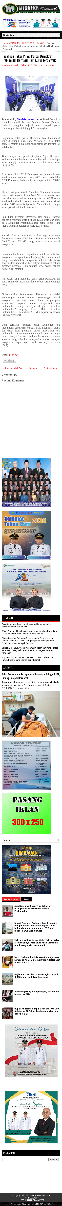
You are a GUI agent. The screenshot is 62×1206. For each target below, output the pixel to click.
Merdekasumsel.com (40, 1195)
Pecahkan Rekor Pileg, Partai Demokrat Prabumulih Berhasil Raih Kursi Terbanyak (29, 58)
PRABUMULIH (17, 43)
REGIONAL (30, 43)
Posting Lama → (51, 368)
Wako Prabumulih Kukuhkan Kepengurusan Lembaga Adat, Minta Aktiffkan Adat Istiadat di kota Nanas (30, 632)
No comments (47, 65)
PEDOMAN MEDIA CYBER (32, 1200)
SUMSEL (41, 43)
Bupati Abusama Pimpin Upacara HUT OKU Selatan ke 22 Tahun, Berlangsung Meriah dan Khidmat (29, 658)
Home (5, 43)
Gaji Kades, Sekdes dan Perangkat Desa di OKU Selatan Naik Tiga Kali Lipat (36, 975)
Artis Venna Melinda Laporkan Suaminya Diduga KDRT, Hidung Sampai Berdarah (31, 676)
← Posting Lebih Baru (13, 368)
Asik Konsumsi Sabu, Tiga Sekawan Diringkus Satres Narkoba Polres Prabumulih (27, 625)
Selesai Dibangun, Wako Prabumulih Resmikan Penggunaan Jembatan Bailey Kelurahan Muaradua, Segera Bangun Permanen (30, 650)
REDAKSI (32, 1198)
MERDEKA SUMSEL (43, 1204)
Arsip (26, 899)
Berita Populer (11, 899)
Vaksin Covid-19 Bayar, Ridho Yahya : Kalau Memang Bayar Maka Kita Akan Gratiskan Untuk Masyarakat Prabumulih (37, 943)
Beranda (33, 368)
